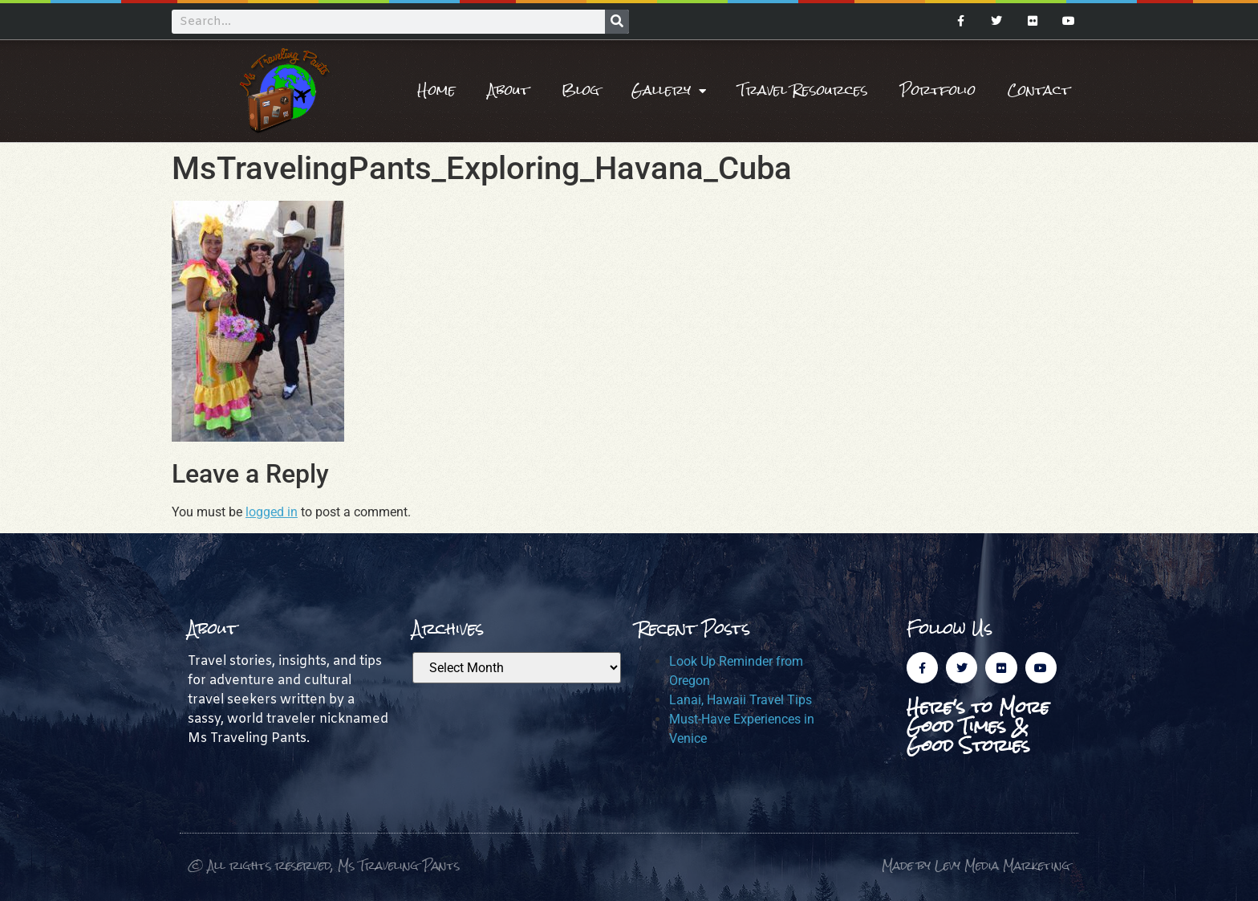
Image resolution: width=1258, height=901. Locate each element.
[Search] (617, 22)
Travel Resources (803, 90)
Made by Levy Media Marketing (976, 865)
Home (436, 90)
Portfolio (938, 90)
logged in (272, 512)
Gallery (668, 90)
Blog (580, 90)
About (509, 90)
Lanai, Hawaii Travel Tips (740, 699)
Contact (1039, 90)
